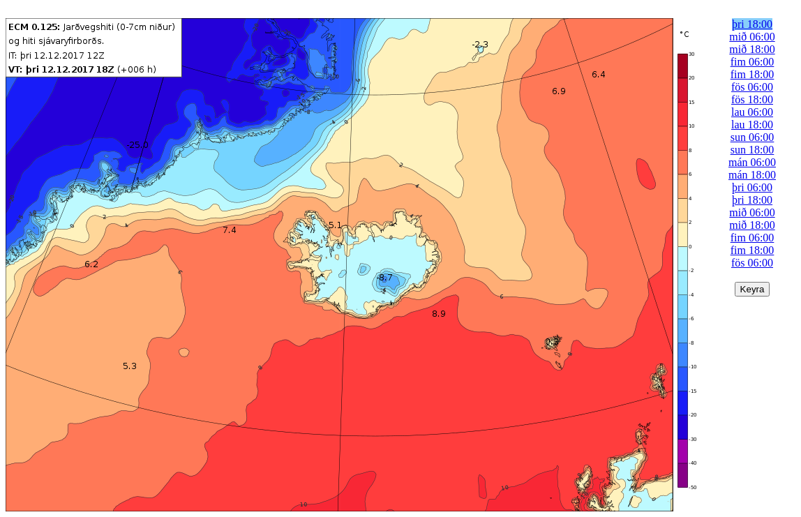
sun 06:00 (752, 137)
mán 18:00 (752, 175)
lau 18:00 (752, 124)
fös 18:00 (752, 99)
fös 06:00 (752, 87)
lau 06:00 (752, 112)
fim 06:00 (752, 62)
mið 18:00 (751, 49)
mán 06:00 (752, 162)
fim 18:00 (752, 74)
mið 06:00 (751, 37)
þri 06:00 (752, 187)
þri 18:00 (752, 24)
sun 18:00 (752, 150)
